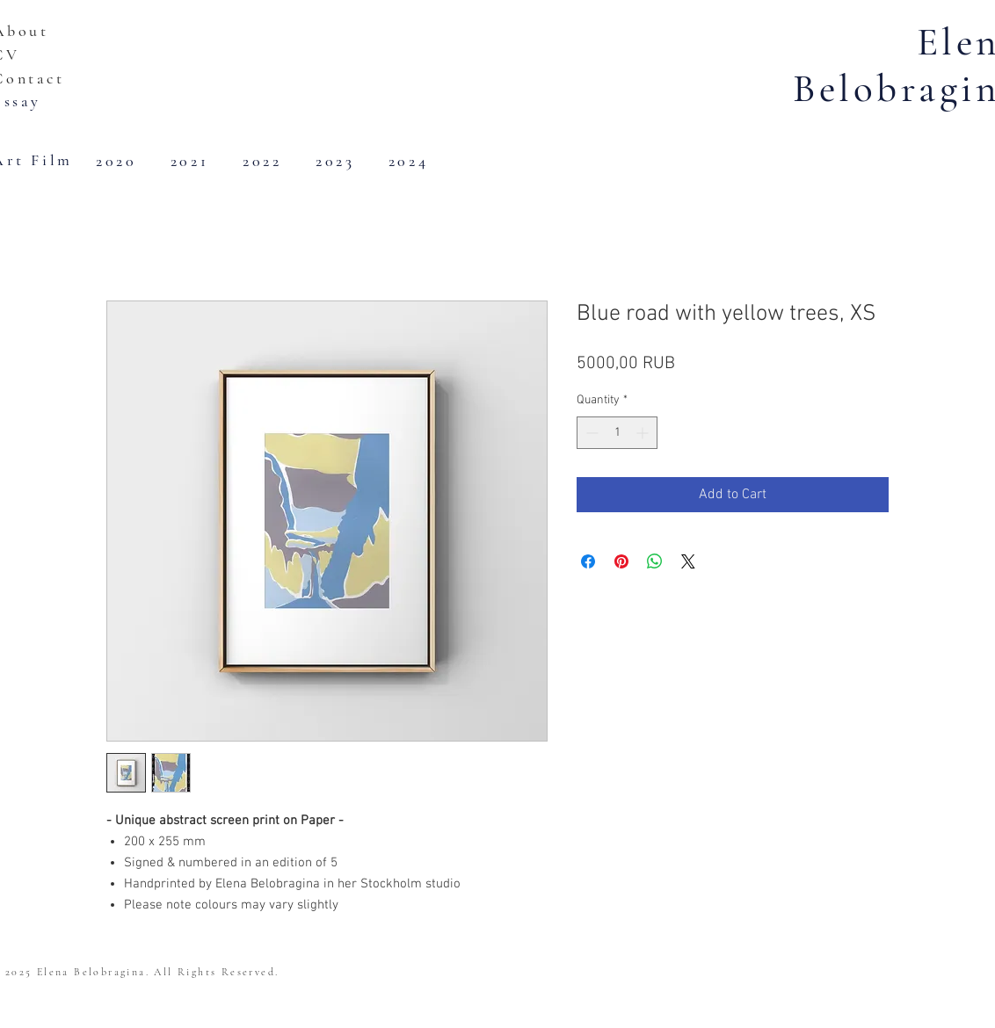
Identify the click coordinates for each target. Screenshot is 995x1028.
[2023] (337, 161)
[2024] (410, 161)
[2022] (264, 161)
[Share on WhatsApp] (654, 561)
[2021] (191, 161)
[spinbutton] (617, 432)
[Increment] (644, 432)
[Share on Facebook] (588, 561)
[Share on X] (688, 561)
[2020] (118, 161)
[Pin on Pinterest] (621, 561)
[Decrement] (590, 432)
